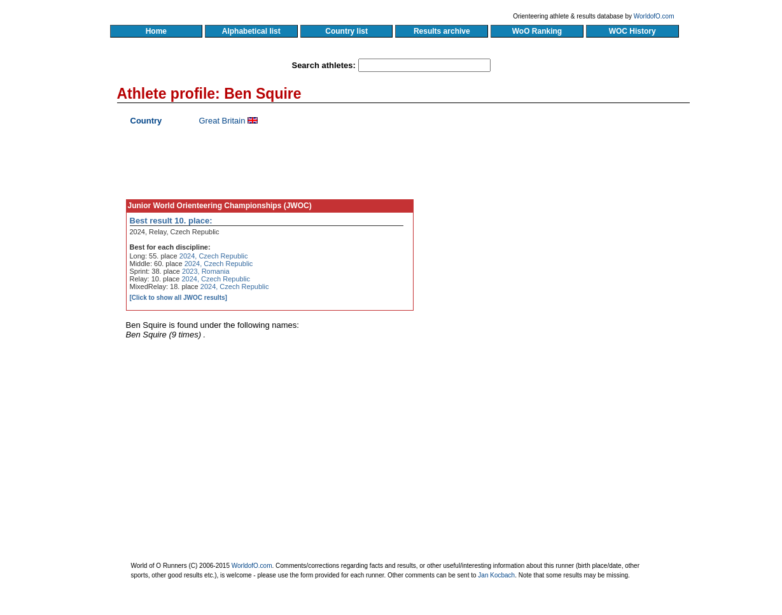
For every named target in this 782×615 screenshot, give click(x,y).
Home (156, 31)
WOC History (632, 31)
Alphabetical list (251, 31)
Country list (346, 31)
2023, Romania (206, 271)
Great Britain (222, 120)
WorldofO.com (654, 16)
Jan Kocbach (496, 575)
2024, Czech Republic (213, 256)
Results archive (441, 31)
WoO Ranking (537, 31)
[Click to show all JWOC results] (178, 297)
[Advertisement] (567, 232)
